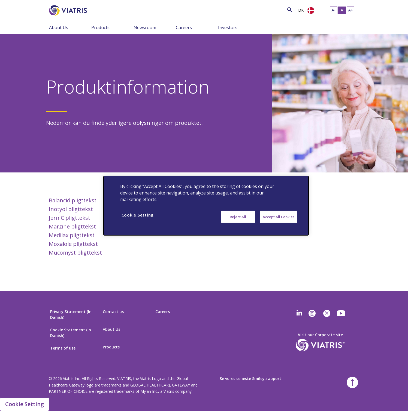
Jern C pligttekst (69, 217)
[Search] (97, 9)
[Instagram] (312, 313)
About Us (58, 27)
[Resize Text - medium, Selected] (342, 10)
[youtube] (341, 313)
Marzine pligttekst (72, 226)
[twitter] (326, 313)
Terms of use (62, 348)
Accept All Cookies (278, 216)
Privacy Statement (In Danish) (71, 314)
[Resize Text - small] (333, 10)
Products (100, 27)
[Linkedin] (299, 313)
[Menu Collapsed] (87, 27)
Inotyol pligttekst (71, 209)
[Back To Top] (352, 382)
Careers (184, 27)
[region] (206, 205)
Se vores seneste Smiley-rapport (250, 378)
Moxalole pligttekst (73, 244)
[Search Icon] (289, 10)
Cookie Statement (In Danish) (70, 332)
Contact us (113, 311)
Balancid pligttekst (72, 200)
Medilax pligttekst (72, 235)
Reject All (238, 216)
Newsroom (145, 27)
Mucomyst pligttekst (75, 252)
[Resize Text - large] (350, 10)
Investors (227, 27)
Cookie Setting (24, 404)
